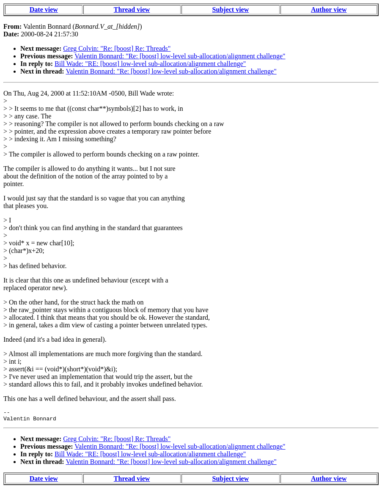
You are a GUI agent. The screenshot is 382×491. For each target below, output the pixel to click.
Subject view (230, 9)
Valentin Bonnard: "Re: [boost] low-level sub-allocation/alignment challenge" (179, 56)
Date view (44, 9)
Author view (329, 9)
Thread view (132, 9)
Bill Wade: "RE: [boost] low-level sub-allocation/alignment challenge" (150, 63)
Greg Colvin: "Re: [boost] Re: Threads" (116, 48)
